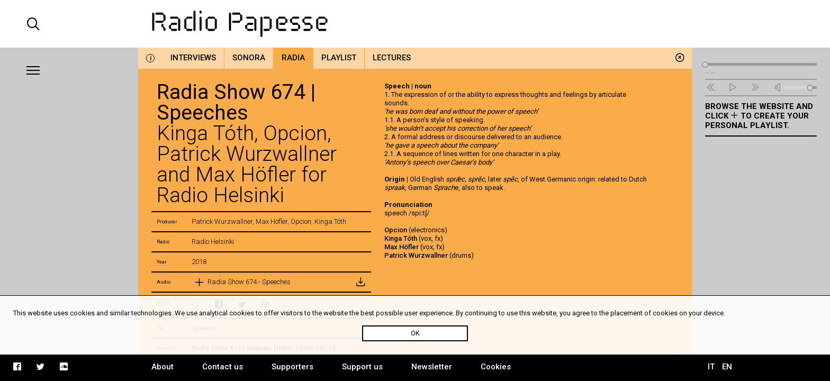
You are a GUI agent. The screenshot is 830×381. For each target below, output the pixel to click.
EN (727, 366)
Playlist (338, 57)
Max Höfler (401, 247)
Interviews (193, 57)
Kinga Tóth (400, 238)
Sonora (248, 57)
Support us (362, 366)
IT (711, 366)
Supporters (292, 366)
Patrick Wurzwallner (416, 255)
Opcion (395, 230)
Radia (293, 57)
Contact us (222, 366)
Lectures (392, 57)
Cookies (496, 366)
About (162, 366)
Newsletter (431, 366)
